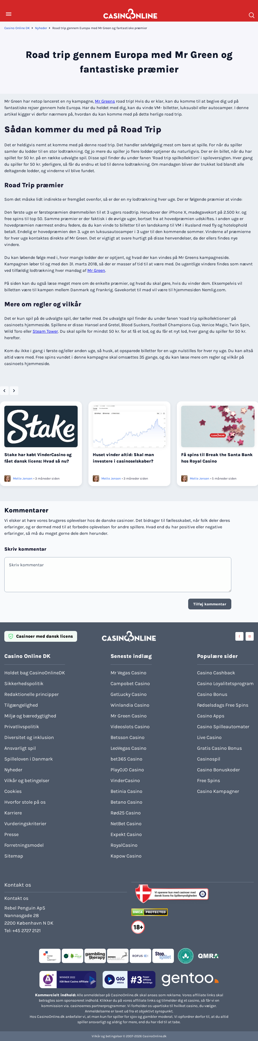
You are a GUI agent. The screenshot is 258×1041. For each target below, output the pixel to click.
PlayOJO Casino (127, 770)
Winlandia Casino (130, 705)
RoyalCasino (124, 845)
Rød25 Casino (126, 813)
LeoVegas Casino (128, 748)
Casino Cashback (216, 673)
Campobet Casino (130, 683)
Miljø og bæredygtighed (30, 716)
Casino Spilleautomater (223, 727)
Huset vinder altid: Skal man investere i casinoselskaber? (123, 458)
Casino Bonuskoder (218, 770)
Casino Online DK (17, 28)
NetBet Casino (126, 824)
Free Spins (208, 780)
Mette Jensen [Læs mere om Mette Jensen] (22, 478)
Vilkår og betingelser (26, 780)
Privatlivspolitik (21, 727)
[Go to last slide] (4, 390)
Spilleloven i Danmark (28, 759)
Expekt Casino (126, 834)
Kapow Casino (126, 856)
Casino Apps (210, 716)
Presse (11, 834)
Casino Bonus (212, 694)
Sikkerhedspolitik (23, 683)
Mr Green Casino (129, 716)
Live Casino (209, 737)
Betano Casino (126, 802)
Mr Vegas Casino (128, 673)
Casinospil (208, 759)
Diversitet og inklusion (29, 737)
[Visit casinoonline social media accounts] (239, 636)
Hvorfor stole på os (25, 802)
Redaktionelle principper (31, 694)
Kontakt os (16, 898)
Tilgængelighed (21, 705)
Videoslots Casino (130, 727)
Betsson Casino (128, 737)
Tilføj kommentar (209, 604)
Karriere (13, 813)
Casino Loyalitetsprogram (225, 683)
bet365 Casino (126, 759)
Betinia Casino (126, 791)
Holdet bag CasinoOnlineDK (34, 673)
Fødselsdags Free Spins (222, 705)
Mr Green (96, 270)
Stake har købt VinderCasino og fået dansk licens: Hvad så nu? (38, 458)
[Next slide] (14, 390)
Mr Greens (105, 101)
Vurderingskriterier (25, 824)
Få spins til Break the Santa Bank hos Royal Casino (217, 458)
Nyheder (41, 28)
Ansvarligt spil (20, 748)
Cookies (13, 791)
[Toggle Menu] (8, 14)
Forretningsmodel (24, 845)
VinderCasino (125, 780)
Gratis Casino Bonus (219, 748)
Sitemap (13, 856)
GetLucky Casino (129, 694)
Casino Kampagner (218, 791)
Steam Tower (45, 331)
